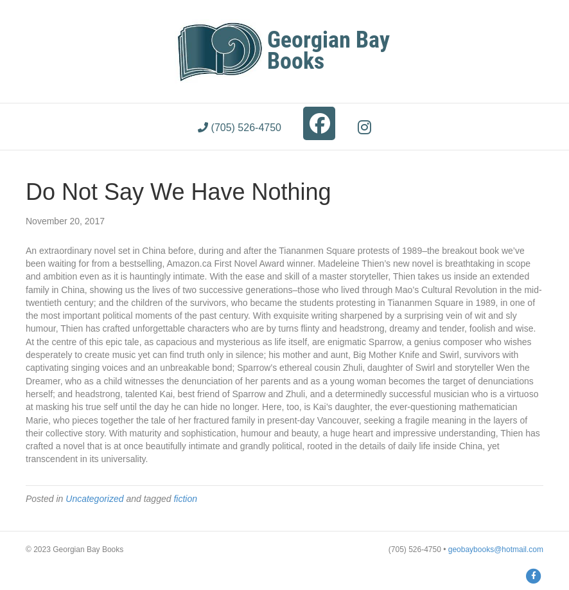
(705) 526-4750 (239, 127)
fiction (185, 499)
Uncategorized (94, 499)
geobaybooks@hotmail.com (495, 549)
